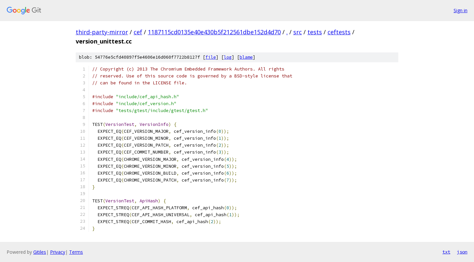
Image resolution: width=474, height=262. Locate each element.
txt (446, 252)
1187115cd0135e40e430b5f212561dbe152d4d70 (214, 32)
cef (138, 32)
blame (246, 57)
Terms (76, 252)
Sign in (460, 10)
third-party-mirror (102, 32)
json (462, 252)
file (210, 57)
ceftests (339, 32)
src (297, 32)
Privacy (57, 252)
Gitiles (39, 252)
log (228, 57)
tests (314, 32)
